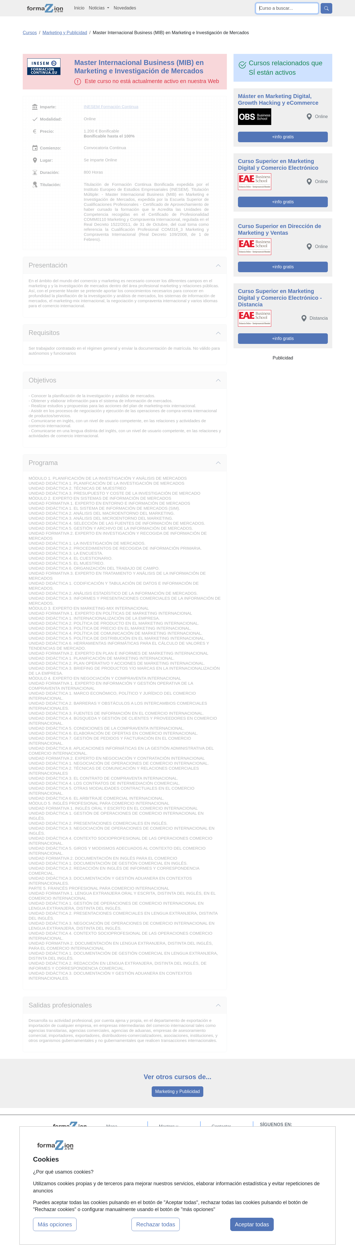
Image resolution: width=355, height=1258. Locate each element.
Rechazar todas (155, 1224)
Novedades (125, 8)
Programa (43, 462)
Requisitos (44, 332)
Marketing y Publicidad (177, 1091)
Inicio (79, 8)
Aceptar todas (252, 1224)
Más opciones (55, 1224)
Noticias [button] (97, 8)
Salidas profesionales (60, 1005)
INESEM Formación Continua (111, 106)
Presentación (48, 265)
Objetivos (42, 380)
